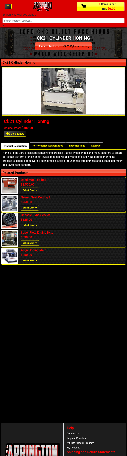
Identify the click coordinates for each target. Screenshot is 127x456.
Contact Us (73, 433)
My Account (73, 448)
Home (41, 46)
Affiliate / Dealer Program (81, 443)
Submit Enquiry (30, 190)
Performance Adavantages (50, 146)
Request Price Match (78, 438)
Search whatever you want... (19, 14)
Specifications (81, 146)
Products (53, 46)
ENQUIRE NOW (15, 133)
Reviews (100, 146)
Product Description (16, 146)
